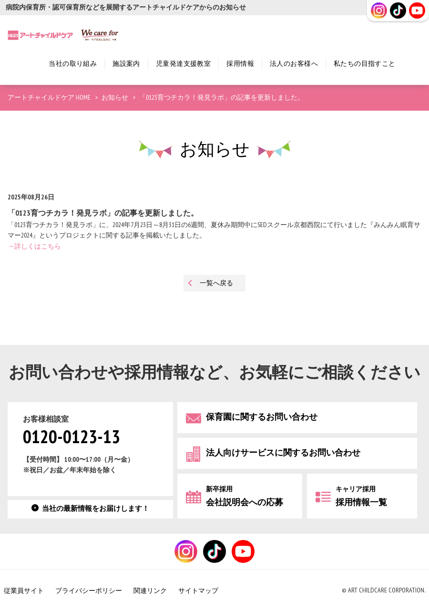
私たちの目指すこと (365, 63)
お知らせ (115, 97)
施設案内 (126, 63)
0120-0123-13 (71, 437)
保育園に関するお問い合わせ (261, 417)
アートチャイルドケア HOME (49, 97)
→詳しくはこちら (34, 246)
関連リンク (150, 590)
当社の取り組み (73, 63)
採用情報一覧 (361, 496)
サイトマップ (198, 590)
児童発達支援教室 (183, 63)
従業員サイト (24, 590)
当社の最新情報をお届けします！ (95, 509)
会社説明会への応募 (244, 496)
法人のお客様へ (294, 63)
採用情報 (240, 63)
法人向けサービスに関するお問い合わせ (283, 452)
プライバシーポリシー (88, 590)
